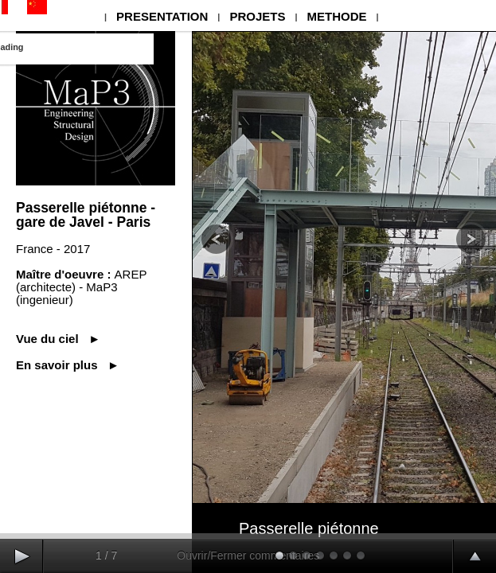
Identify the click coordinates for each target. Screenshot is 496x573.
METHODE (336, 16)
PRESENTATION (162, 16)
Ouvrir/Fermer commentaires (248, 555)
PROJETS (257, 16)
